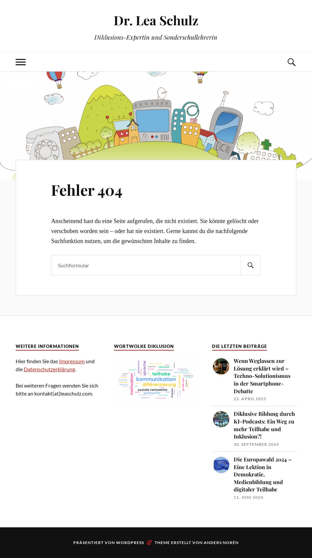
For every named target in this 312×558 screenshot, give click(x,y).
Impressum (72, 361)
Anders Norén (221, 542)
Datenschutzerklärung (49, 369)
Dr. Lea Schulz (156, 20)
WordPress (130, 542)
